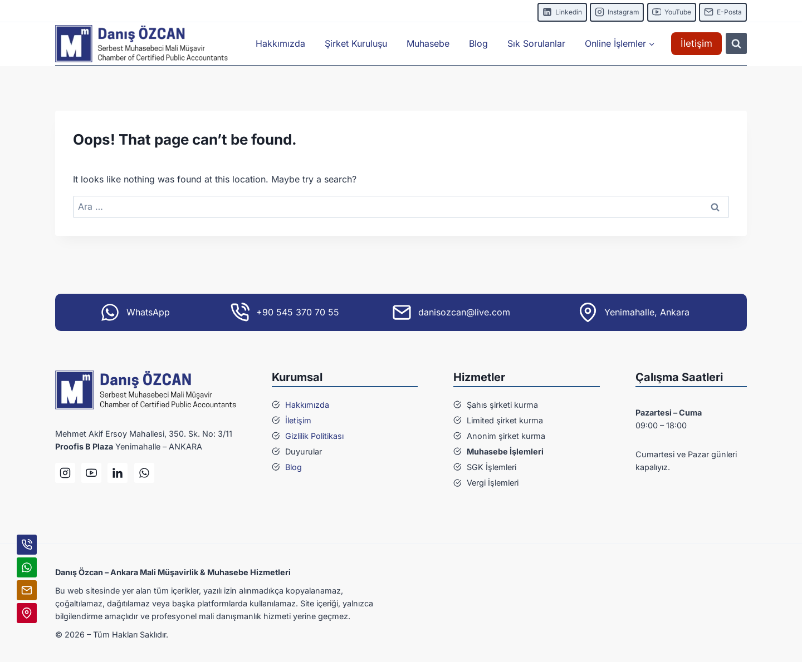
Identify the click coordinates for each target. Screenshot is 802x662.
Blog (478, 43)
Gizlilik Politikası (314, 436)
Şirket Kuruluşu (356, 43)
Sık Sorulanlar (536, 43)
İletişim (696, 43)
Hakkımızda (280, 43)
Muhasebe (428, 43)
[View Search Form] (736, 43)
